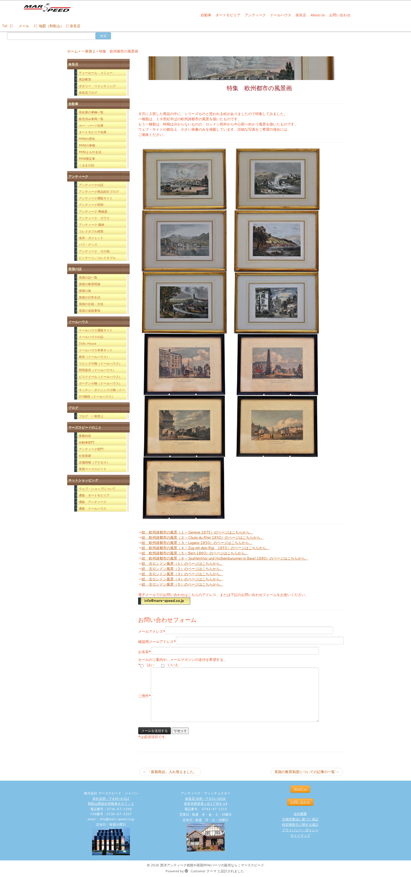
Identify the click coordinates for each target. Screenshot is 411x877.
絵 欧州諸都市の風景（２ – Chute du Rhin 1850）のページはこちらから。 (203, 537)
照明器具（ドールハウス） (97, 370)
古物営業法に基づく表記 (300, 819)
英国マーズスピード (92, 469)
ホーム (72, 51)
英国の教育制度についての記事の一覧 (306, 771)
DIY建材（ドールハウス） (97, 396)
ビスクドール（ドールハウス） (100, 376)
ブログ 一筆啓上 (91, 416)
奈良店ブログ (88, 92)
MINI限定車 (87, 158)
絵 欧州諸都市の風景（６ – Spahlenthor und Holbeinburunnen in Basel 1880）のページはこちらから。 (225, 558)
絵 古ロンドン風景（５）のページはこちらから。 (182, 584)
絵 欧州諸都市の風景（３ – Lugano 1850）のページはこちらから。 (197, 542)
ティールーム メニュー (96, 73)
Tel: (5, 25)
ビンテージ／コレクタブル (97, 258)
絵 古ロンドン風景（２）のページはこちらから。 (182, 568)
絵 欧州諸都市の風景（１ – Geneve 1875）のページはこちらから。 (197, 532)
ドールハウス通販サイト (96, 330)
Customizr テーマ (203, 871)
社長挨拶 (85, 456)
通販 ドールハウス (92, 508)
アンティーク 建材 (91, 225)
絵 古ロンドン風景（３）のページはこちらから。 (182, 573)
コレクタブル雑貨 (91, 231)
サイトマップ (300, 835)
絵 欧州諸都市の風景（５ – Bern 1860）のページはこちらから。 (195, 553)
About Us (317, 15)
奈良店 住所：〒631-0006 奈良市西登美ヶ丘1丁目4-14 (205, 801)
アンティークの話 (91, 185)
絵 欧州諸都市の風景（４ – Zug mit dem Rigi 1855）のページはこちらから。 (206, 547)
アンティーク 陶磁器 (93, 211)
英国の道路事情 (89, 310)
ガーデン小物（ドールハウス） (100, 383)
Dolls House (87, 343)
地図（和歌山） (51, 25)
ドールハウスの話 (91, 337)
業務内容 (85, 436)
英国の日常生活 (89, 297)
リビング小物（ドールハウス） (100, 363)
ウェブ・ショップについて (97, 488)
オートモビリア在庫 (92, 132)
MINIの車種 (87, 145)
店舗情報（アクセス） (94, 462)
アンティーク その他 (94, 251)
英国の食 (85, 291)
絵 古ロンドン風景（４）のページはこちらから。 (182, 579)
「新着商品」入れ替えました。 (170, 771)
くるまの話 (86, 165)
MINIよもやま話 (90, 152)
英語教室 (85, 79)
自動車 (206, 15)
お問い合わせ (339, 15)
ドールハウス (280, 15)
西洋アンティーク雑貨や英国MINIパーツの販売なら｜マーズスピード (212, 865)
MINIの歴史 (87, 139)
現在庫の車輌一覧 (91, 112)
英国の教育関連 (89, 284)
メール (23, 25)
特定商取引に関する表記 (300, 824)
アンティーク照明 (91, 205)
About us (300, 789)
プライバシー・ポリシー (300, 830)
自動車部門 (86, 442)
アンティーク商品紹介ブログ (99, 191)
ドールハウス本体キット (96, 350)
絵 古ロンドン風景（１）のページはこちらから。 (182, 563)
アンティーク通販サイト (96, 198)
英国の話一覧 (88, 277)
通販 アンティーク (92, 502)
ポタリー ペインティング (97, 86)
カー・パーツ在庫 (91, 125)
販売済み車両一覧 (91, 119)
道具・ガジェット (91, 238)
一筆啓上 (88, 51)
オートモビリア (228, 15)
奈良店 (301, 15)
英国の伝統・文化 (91, 304)
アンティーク (255, 15)
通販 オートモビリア (94, 495)
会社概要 (300, 813)
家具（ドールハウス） (94, 357)
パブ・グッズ (88, 244)
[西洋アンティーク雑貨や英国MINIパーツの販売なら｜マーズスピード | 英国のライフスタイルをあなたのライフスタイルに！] (47, 9)
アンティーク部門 (91, 449)
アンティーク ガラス (94, 218)
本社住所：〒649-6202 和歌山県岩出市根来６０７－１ (111, 801)
